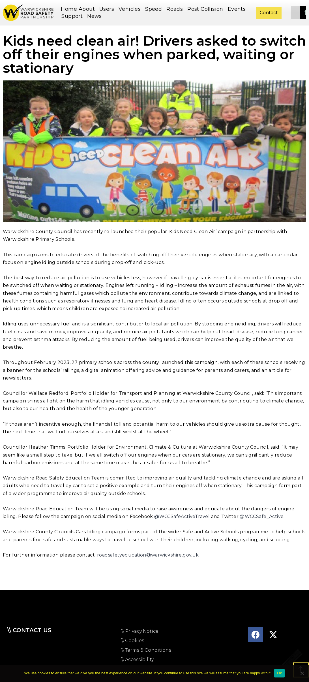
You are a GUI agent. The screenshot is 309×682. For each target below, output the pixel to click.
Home (69, 9)
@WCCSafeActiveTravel (182, 516)
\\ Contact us (29, 630)
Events (237, 9)
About (88, 9)
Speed (155, 9)
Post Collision (206, 9)
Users (108, 9)
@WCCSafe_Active (262, 516)
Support (73, 16)
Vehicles (131, 9)
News (96, 16)
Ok (279, 673)
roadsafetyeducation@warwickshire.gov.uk (148, 555)
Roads (176, 9)
